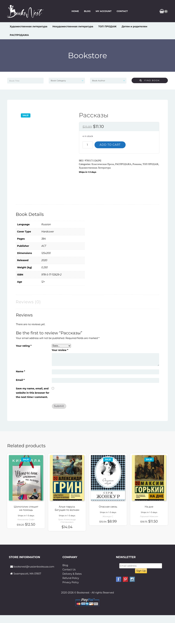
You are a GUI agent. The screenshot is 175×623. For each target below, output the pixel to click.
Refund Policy (70, 578)
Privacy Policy (70, 582)
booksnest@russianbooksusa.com (34, 566)
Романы (136, 164)
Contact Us (69, 569)
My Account (103, 11)
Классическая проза (103, 164)
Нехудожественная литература (72, 26)
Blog (87, 11)
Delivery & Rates (72, 573)
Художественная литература (28, 26)
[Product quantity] (88, 144)
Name (20, 371)
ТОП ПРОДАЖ (107, 26)
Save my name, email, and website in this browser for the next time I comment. (32, 393)
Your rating (23, 345)
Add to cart (110, 144)
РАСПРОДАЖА (19, 35)
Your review (60, 350)
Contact (122, 11)
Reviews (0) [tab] (28, 301)
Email (20, 380)
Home (75, 11)
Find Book (150, 80)
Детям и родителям (134, 26)
